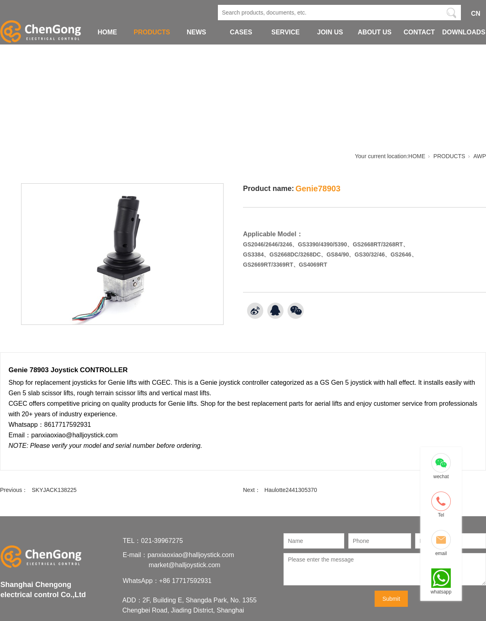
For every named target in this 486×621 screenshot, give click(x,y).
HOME (107, 32)
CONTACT (419, 32)
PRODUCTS (152, 32)
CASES (241, 32)
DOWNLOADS (464, 32)
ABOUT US (375, 32)
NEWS (196, 32)
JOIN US (330, 32)
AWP (479, 156)
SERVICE (285, 32)
